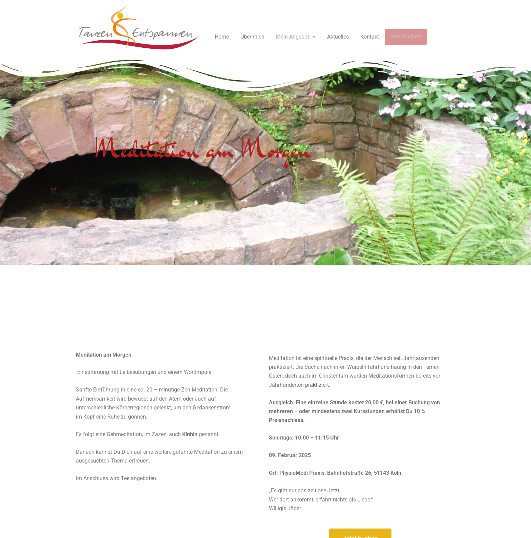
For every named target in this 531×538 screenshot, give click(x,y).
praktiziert (317, 385)
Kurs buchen (404, 37)
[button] (295, 37)
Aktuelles (338, 36)
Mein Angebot (296, 36)
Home (222, 36)
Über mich (252, 36)
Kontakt (369, 36)
